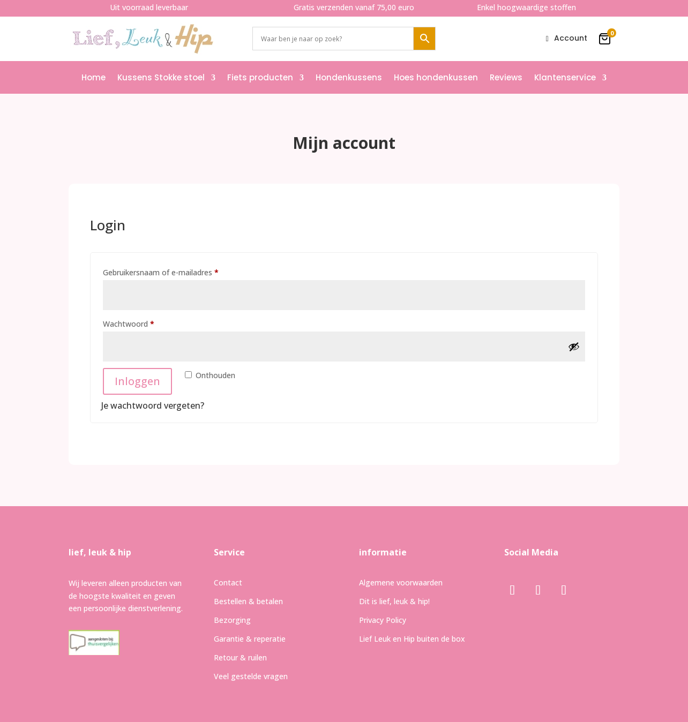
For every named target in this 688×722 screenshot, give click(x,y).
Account (570, 38)
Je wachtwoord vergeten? (152, 405)
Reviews (506, 77)
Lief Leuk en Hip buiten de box (412, 639)
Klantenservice (565, 77)
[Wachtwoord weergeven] (574, 346)
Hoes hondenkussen (436, 77)
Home (93, 77)
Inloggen (137, 381)
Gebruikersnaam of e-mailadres (173, 271)
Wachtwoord (140, 323)
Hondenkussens (349, 77)
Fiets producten (260, 77)
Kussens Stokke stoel (161, 77)
